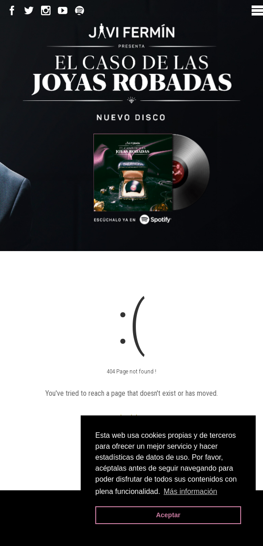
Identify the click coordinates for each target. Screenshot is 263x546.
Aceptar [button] (168, 515)
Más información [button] (190, 491)
